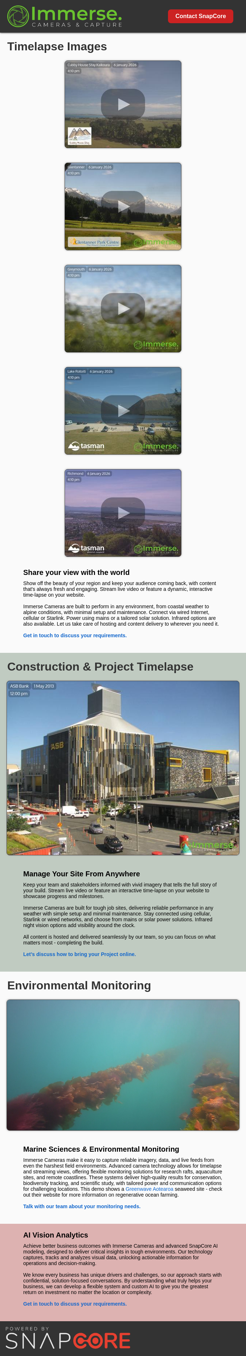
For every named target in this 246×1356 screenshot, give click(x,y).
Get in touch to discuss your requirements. (75, 635)
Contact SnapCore (200, 16)
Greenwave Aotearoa (149, 1189)
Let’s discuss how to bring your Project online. (79, 954)
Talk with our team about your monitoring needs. (81, 1206)
